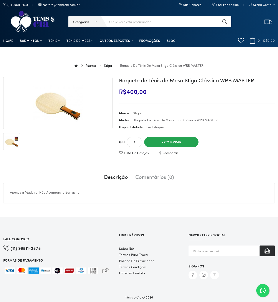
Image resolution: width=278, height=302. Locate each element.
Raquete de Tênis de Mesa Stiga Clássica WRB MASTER (162, 65)
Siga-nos (196, 266)
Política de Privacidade (136, 260)
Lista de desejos (136, 152)
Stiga (108, 65)
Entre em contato (132, 272)
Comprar (172, 141)
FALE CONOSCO (16, 239)
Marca (91, 65)
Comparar (170, 152)
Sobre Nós (126, 248)
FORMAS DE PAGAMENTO (23, 260)
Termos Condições (133, 266)
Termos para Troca (133, 254)
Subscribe (267, 251)
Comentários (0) (154, 176)
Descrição (116, 176)
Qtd (122, 142)
